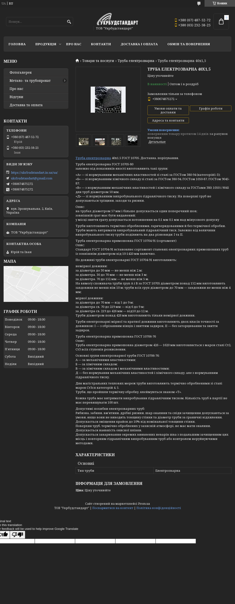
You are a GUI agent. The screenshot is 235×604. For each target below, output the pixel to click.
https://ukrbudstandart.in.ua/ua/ (34, 172)
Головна (17, 44)
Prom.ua (144, 504)
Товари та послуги (98, 61)
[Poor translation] (17, 535)
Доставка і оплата (139, 44)
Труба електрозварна (136, 61)
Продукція (45, 44)
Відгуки (16, 97)
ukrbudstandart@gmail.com (31, 178)
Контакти (101, 44)
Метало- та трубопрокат (30, 80)
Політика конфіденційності (158, 508)
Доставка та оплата (26, 105)
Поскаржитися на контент (112, 508)
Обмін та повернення (188, 44)
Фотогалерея (21, 72)
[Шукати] (69, 22)
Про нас (73, 44)
